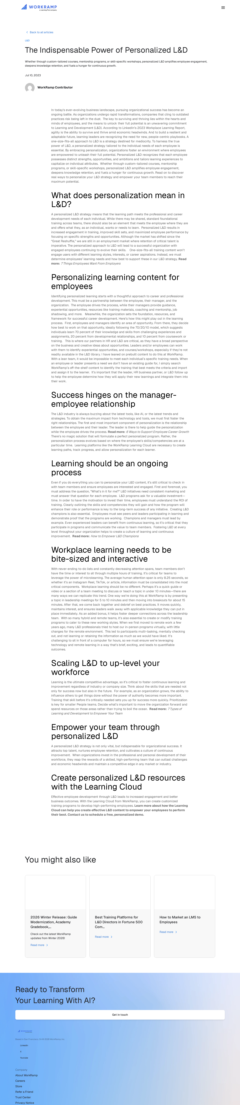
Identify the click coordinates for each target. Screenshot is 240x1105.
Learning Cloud (140, 448)
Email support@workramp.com (174, 1054)
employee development (81, 799)
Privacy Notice (99, 1076)
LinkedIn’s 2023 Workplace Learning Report (153, 131)
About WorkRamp (101, 1049)
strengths (87, 239)
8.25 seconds (173, 580)
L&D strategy (82, 217)
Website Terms (99, 1082)
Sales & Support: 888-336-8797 (175, 1060)
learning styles (100, 257)
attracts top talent (64, 753)
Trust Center (97, 1071)
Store (93, 1060)
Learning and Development (74, 131)
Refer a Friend (99, 1065)
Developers (162, 1065)
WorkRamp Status (166, 1071)
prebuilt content (137, 357)
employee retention (104, 753)
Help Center (162, 1049)
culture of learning (138, 534)
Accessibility (98, 1088)
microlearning (93, 580)
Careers (94, 1054)
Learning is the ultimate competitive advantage (84, 685)
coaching (141, 312)
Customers (112, 9)
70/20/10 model (147, 330)
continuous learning (140, 525)
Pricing (129, 9)
